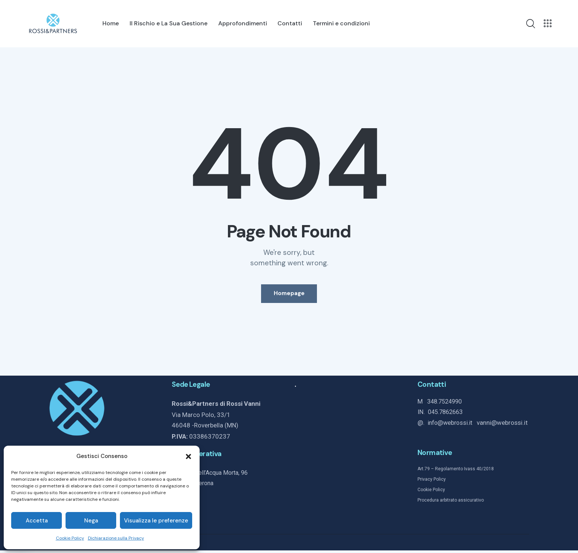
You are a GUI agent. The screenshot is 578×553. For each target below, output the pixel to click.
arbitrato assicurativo (461, 503)
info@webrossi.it (454, 426)
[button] (188, 456)
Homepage (289, 295)
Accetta (37, 520)
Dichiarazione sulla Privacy (116, 538)
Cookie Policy (70, 538)
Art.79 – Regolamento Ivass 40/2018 (455, 471)
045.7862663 (447, 415)
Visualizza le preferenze (156, 520)
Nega (91, 520)
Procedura (428, 503)
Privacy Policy (431, 482)
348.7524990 (446, 404)
